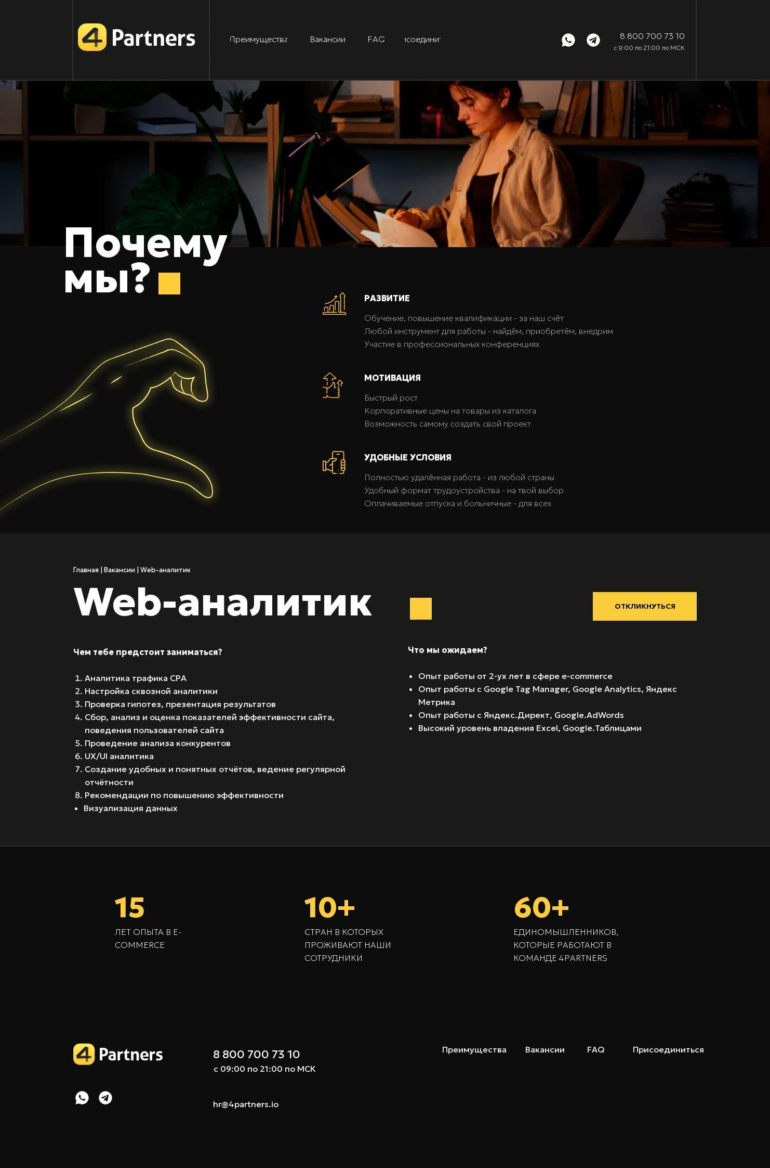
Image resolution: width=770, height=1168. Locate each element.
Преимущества (474, 1049)
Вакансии (119, 570)
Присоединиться (668, 1049)
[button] (645, 606)
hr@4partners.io (245, 1104)
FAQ (596, 1049)
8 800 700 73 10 (652, 36)
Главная (86, 570)
